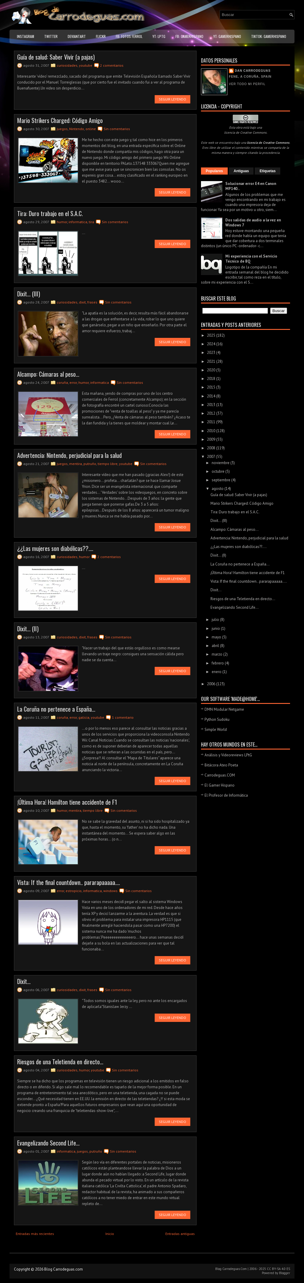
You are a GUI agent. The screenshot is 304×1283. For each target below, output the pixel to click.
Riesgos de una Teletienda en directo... (60, 1062)
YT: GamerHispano (227, 36)
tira (91, 222)
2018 (211, 378)
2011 (211, 421)
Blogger (284, 1273)
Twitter (51, 36)
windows (110, 891)
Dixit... (24, 981)
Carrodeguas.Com (234, 1269)
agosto (218, 488)
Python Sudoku (217, 719)
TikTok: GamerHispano (268, 36)
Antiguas (241, 171)
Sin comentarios (117, 129)
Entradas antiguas (180, 1233)
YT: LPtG (159, 36)
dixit (82, 302)
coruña (62, 382)
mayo (217, 637)
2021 (211, 361)
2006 (211, 683)
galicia (83, 717)
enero (217, 671)
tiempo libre (108, 463)
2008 (211, 447)
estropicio (74, 891)
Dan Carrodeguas (252, 70)
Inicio (109, 1233)
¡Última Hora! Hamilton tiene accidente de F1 (67, 802)
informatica (78, 222)
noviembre (221, 462)
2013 (211, 404)
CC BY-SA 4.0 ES (278, 1269)
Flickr (101, 36)
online (91, 129)
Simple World (216, 729)
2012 (211, 413)
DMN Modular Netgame (224, 709)
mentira (75, 463)
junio (216, 628)
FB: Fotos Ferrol (129, 36)
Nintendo (76, 129)
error (73, 382)
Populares (214, 171)
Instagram (25, 36)
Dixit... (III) (28, 294)
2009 (211, 439)
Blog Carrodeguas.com (63, 1269)
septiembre (221, 479)
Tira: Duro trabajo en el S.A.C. (50, 213)
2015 (211, 387)
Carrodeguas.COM (220, 775)
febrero (218, 663)
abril (216, 645)
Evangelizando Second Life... (48, 1143)
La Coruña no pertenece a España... (56, 709)
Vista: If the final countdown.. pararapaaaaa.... (68, 882)
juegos (62, 129)
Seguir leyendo (172, 99)
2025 (211, 335)
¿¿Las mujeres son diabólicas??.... (55, 548)
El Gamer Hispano (220, 785)
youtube (85, 65)
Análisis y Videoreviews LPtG (228, 755)
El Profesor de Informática (226, 795)
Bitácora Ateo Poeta (221, 765)
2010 (211, 430)
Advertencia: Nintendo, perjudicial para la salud (69, 455)
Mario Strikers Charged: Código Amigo (60, 120)
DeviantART (77, 36)
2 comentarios (112, 65)
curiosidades (67, 65)
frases (92, 302)
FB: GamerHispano (189, 36)
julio (216, 619)
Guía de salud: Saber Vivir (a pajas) (56, 57)
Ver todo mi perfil (247, 84)
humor (62, 222)
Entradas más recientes (35, 1233)
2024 (211, 343)
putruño (89, 463)
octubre (218, 471)
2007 (211, 456)
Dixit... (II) (28, 629)
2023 (211, 352)
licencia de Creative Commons (245, 132)
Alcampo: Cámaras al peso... (48, 374)
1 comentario (123, 717)
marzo (217, 654)
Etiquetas (267, 171)
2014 (211, 396)
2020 (211, 370)
